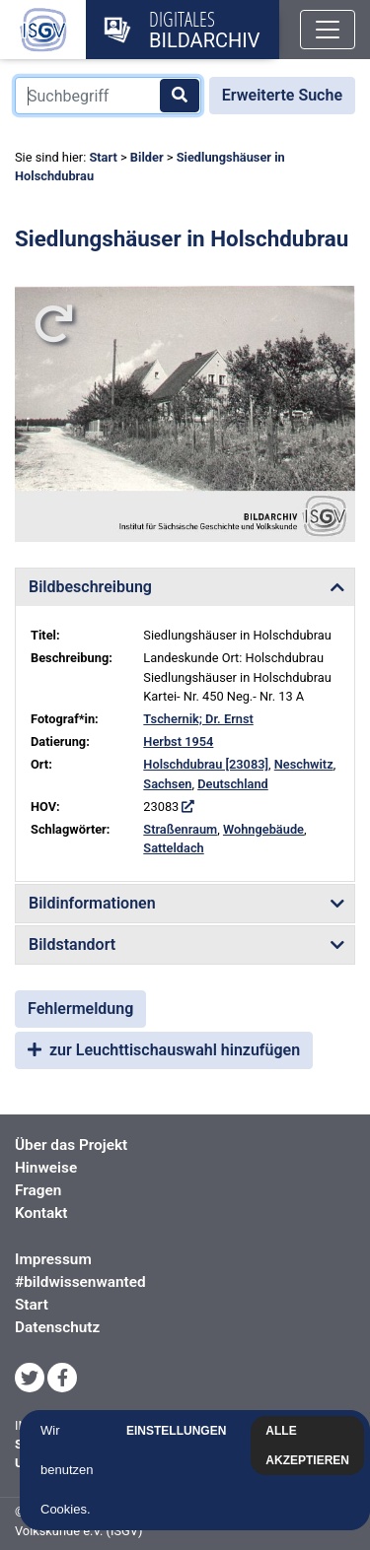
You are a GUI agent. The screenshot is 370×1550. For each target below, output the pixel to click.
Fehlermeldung (80, 1008)
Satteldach (173, 848)
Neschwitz (303, 764)
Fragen (38, 1190)
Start (102, 157)
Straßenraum (180, 829)
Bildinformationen (92, 903)
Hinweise (46, 1168)
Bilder (147, 157)
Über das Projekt (71, 1145)
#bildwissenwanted (80, 1282)
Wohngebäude (263, 829)
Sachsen (167, 783)
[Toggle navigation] (327, 29)
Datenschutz (57, 1327)
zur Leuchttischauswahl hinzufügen (164, 1050)
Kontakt (41, 1213)
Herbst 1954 (178, 741)
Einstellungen (176, 1431)
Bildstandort (72, 944)
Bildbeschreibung (90, 586)
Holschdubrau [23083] (205, 764)
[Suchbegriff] (108, 95)
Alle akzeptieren (307, 1445)
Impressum (53, 1259)
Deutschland (232, 783)
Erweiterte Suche (282, 95)
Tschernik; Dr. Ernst (198, 718)
